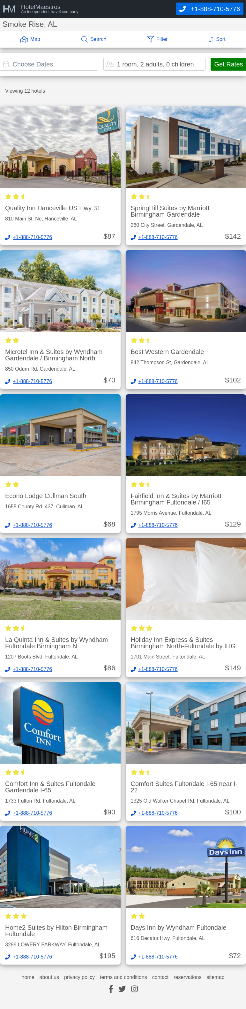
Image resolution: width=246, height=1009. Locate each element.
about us (49, 977)
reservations (187, 977)
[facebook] (110, 989)
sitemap (215, 977)
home (28, 977)
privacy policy (79, 977)
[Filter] (157, 39)
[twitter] (122, 989)
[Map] (30, 39)
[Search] (94, 39)
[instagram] (134, 989)
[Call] (209, 9)
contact (160, 977)
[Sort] (217, 39)
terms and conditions (123, 977)
